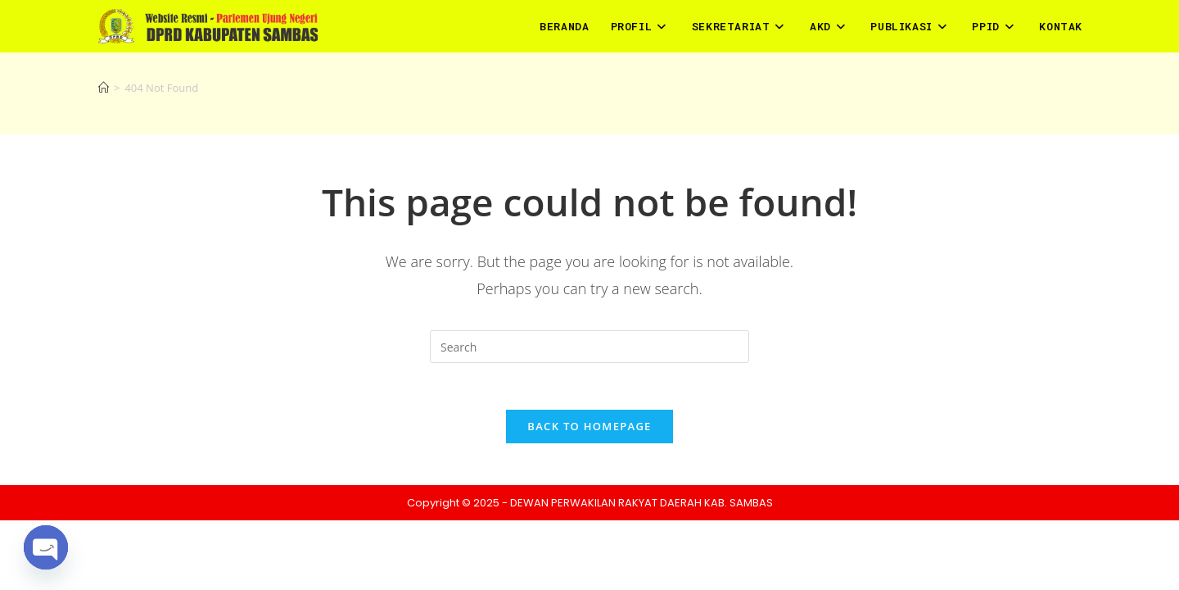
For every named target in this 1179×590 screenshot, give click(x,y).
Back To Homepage (589, 429)
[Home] (103, 87)
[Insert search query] (589, 346)
